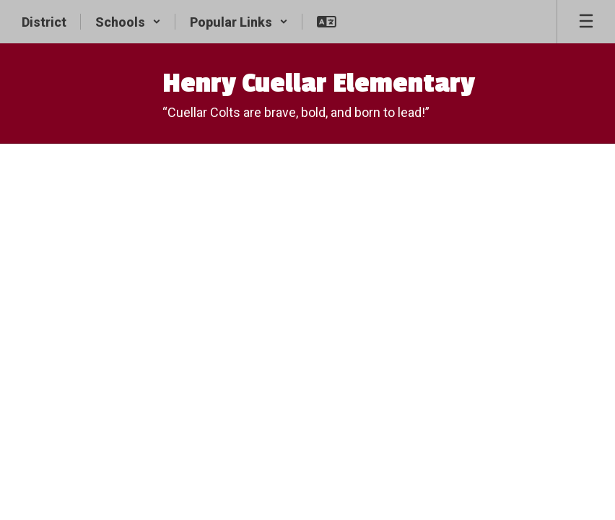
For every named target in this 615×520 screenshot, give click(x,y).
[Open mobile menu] (586, 21)
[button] (128, 21)
